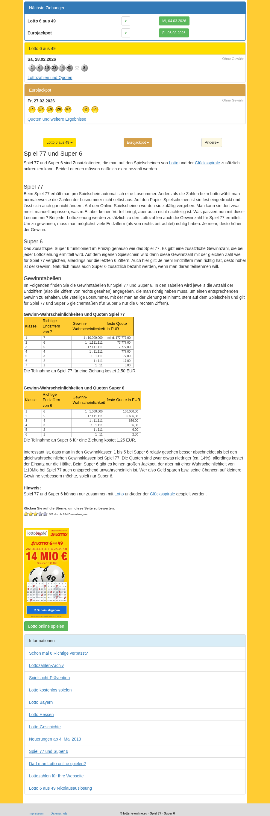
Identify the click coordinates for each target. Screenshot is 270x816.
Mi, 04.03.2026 (174, 21)
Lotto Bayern (41, 702)
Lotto (173, 162)
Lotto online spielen (46, 626)
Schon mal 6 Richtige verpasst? (58, 653)
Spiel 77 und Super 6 (48, 751)
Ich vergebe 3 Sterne (35, 514)
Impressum (36, 813)
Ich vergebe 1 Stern (26, 514)
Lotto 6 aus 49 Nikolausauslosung (60, 788)
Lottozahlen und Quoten (50, 77)
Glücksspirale (207, 162)
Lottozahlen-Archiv (46, 665)
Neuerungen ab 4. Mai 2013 (55, 739)
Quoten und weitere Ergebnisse (57, 119)
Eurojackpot (138, 142)
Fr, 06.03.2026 (173, 33)
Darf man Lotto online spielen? (57, 763)
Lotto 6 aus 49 (59, 142)
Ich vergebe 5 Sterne (45, 514)
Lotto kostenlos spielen (50, 690)
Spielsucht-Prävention (49, 677)
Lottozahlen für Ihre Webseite (56, 775)
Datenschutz (59, 813)
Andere (212, 142)
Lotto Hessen (41, 714)
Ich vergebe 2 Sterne (30, 514)
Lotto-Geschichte (45, 726)
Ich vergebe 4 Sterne (40, 514)
